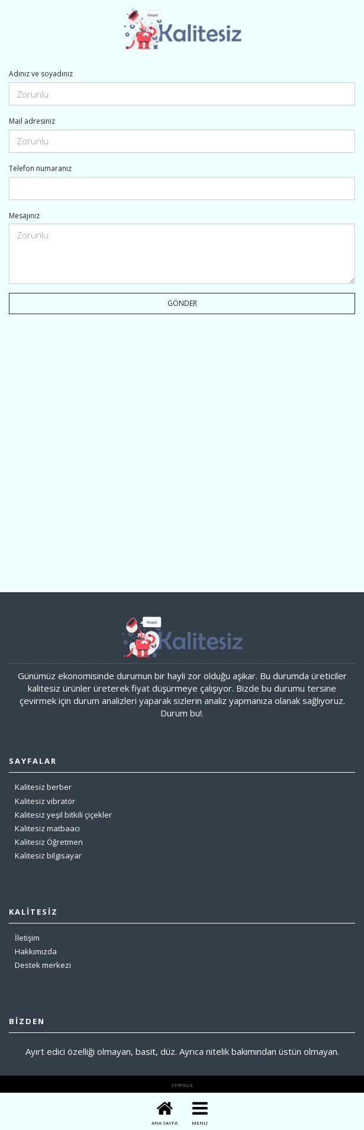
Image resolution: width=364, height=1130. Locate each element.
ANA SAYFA (165, 1122)
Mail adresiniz (32, 121)
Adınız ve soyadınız (41, 74)
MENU (200, 1122)
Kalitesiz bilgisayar (48, 855)
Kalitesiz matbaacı (47, 828)
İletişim (27, 937)
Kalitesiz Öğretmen (49, 842)
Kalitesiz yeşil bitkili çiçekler (63, 814)
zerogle (182, 1084)
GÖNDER (182, 303)
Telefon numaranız (40, 168)
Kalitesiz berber (43, 787)
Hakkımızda (36, 951)
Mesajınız (24, 216)
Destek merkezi (43, 965)
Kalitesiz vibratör (45, 801)
